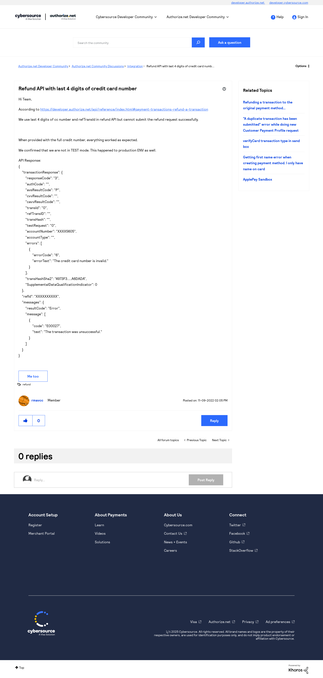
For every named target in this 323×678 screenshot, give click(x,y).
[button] (26, 420)
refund (27, 384)
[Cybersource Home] (41, 623)
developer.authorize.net (248, 2)
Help (280, 17)
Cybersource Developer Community (28, 16)
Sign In (303, 17)
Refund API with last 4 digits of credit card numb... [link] (180, 66)
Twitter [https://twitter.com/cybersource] (235, 525)
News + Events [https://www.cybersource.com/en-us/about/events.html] (175, 542)
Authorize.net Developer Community (196, 17)
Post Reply (206, 480)
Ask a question (229, 42)
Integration (135, 66)
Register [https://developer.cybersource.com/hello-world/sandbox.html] (35, 525)
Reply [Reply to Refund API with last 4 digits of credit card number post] (214, 421)
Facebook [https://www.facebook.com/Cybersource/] (237, 533)
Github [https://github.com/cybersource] (234, 542)
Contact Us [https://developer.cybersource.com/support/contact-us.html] (173, 533)
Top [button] (21, 667)
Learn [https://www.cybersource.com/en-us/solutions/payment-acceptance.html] (99, 525)
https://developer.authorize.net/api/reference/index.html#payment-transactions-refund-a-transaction (124, 109)
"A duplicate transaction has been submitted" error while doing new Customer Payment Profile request (271, 124)
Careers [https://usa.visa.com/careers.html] (170, 550)
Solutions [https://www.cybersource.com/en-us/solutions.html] (102, 542)
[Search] (139, 42)
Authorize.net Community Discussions (98, 66)
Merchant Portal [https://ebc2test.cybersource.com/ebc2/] (41, 533)
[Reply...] (111, 479)
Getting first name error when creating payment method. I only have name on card (273, 163)
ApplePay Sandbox (257, 179)
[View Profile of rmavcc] (38, 400)
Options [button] (300, 66)
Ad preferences (278, 622)
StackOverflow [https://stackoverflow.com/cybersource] (241, 550)
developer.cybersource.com (288, 2)
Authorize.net (220, 622)
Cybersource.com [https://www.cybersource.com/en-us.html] (178, 525)
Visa (193, 622)
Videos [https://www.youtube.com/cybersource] (100, 533)
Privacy (248, 622)
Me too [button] (33, 376)
